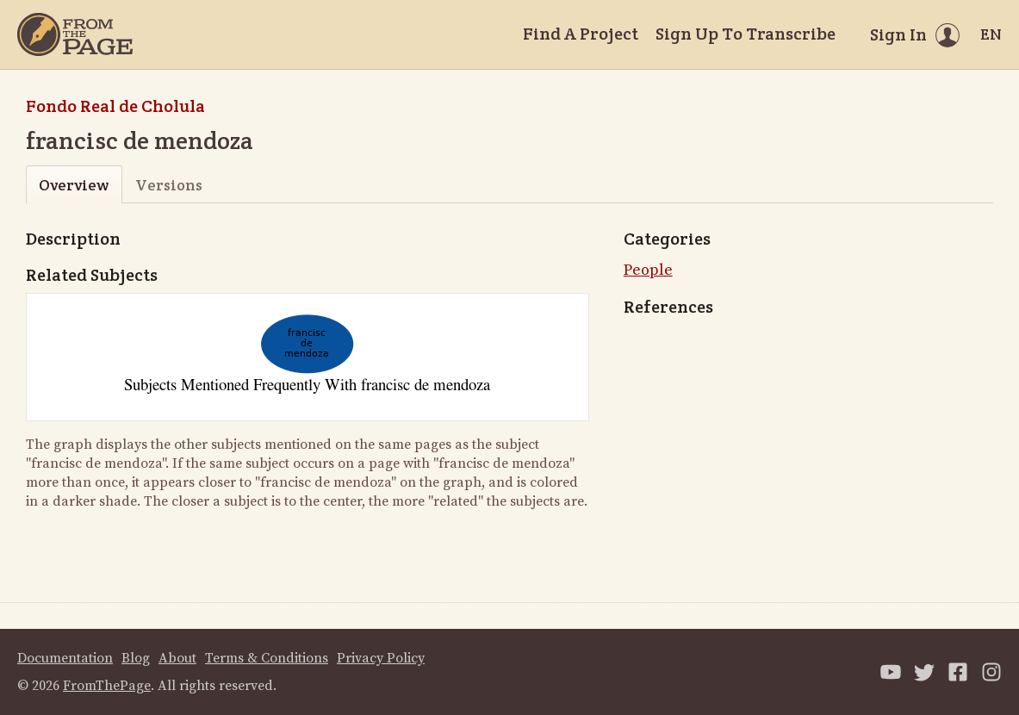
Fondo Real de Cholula (115, 106)
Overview (74, 185)
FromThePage (107, 685)
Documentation (65, 658)
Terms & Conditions (266, 658)
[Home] (75, 34)
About (177, 658)
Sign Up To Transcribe (746, 33)
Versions (168, 185)
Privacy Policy (381, 658)
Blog (135, 658)
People (648, 270)
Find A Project (580, 33)
